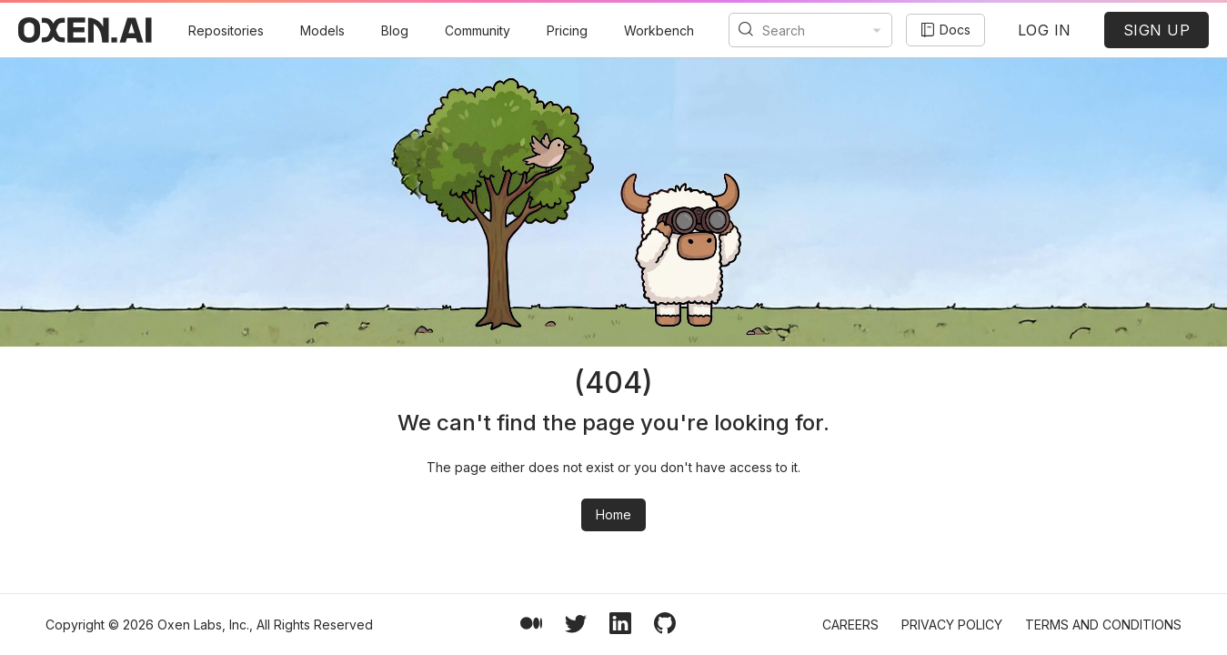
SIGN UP (1157, 30)
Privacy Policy (951, 624)
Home (613, 514)
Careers (850, 624)
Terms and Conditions (1103, 624)
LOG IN (1044, 30)
